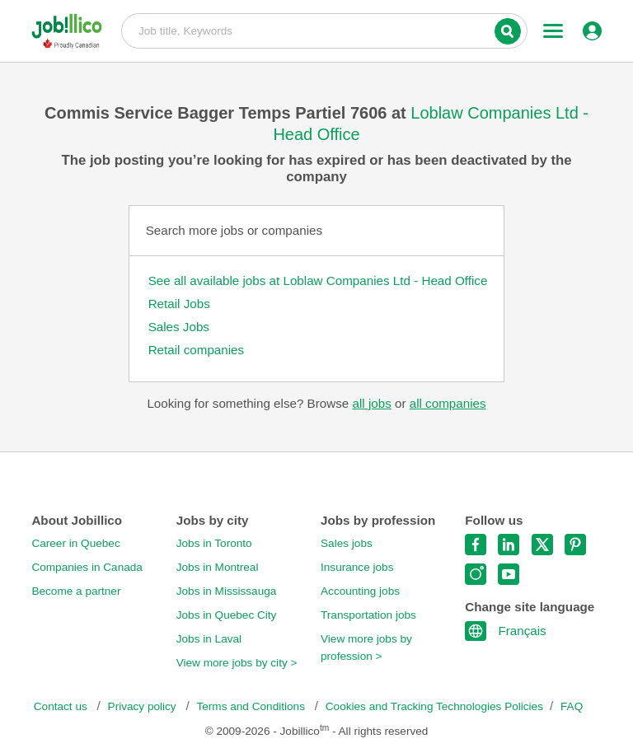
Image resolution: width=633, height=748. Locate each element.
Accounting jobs (360, 591)
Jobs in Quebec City (226, 615)
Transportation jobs (368, 615)
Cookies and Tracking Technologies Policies (434, 706)
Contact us (62, 706)
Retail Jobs (179, 304)
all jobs (371, 403)
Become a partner (75, 591)
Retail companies (196, 350)
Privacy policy (144, 706)
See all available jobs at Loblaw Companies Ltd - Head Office (318, 280)
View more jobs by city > (237, 663)
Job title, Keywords (324, 29)
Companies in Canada (87, 567)
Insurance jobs (357, 567)
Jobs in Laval (208, 639)
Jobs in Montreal (217, 567)
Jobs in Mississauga (226, 591)
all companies (448, 403)
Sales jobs (347, 543)
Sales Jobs (178, 327)
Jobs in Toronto (214, 543)
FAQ (571, 706)
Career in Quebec (75, 543)
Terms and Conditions (251, 706)
